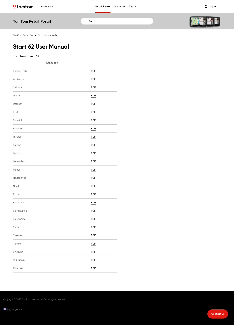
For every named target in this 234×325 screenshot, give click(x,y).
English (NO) (11, 309)
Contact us (217, 313)
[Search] (117, 21)
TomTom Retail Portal (24, 35)
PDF (93, 71)
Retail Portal (103, 6)
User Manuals (49, 35)
